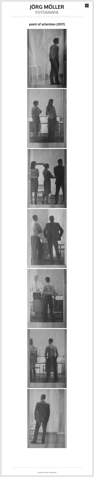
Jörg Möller (47, 7)
